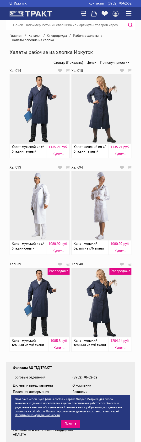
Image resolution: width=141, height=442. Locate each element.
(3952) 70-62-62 (119, 3)
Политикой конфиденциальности (37, 415)
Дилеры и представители (33, 385)
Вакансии (79, 392)
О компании (81, 385)
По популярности (113, 62)
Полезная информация (31, 392)
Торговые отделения (29, 377)
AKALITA (19, 435)
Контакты (96, 3)
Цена (90, 62)
